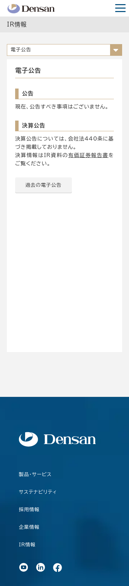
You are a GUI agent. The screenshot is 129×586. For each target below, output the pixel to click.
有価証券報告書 (88, 155)
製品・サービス (35, 474)
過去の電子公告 (43, 185)
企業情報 (29, 527)
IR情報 (27, 544)
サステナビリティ (38, 492)
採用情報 (29, 509)
